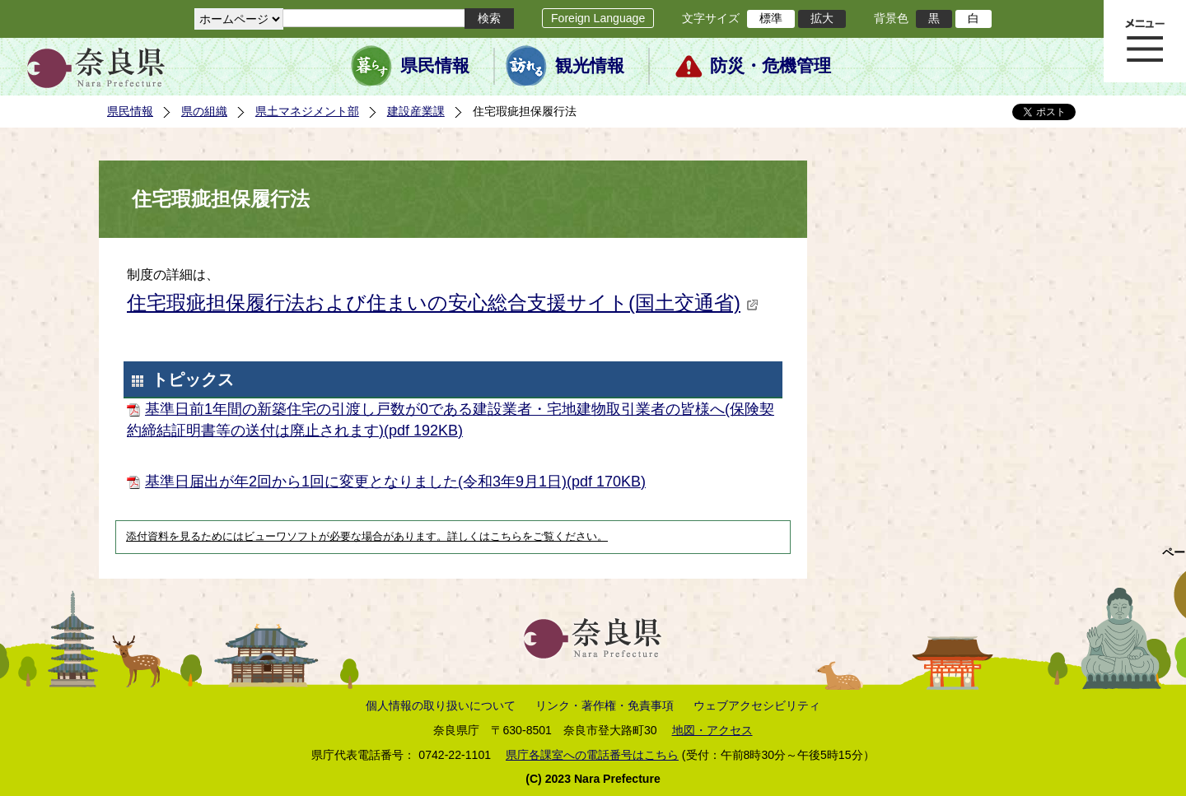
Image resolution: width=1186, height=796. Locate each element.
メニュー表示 (1145, 41)
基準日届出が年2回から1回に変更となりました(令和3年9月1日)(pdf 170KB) (395, 481)
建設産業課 (416, 111)
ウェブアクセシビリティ (756, 705)
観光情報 (589, 66)
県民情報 (434, 66)
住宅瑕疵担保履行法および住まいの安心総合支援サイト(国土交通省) (443, 302)
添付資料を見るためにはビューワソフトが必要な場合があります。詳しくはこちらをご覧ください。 (367, 536)
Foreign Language (598, 18)
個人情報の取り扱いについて (441, 705)
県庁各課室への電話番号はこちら (592, 754)
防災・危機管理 (770, 66)
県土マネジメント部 (307, 111)
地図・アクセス (712, 730)
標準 (770, 18)
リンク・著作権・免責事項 (604, 705)
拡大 (821, 18)
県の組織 (204, 111)
